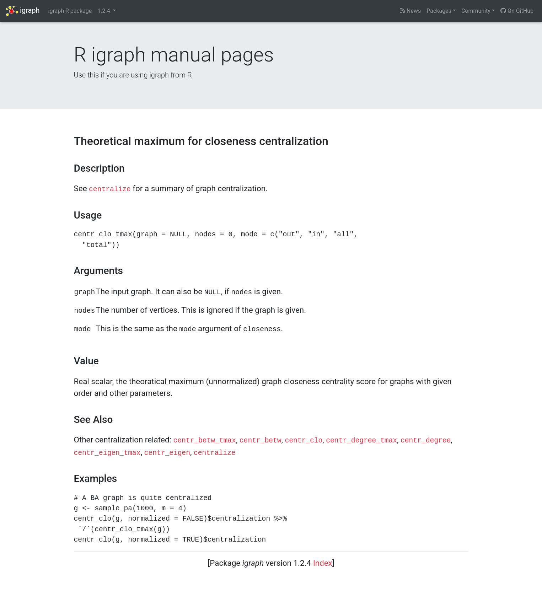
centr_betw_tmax (204, 441)
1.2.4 (104, 10)
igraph (23, 11)
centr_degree (426, 441)
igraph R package (70, 10)
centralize (110, 189)
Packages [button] (438, 10)
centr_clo (303, 441)
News (410, 10)
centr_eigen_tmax (107, 453)
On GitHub (516, 10)
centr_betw (260, 441)
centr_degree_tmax (361, 441)
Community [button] (475, 10)
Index (322, 563)
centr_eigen (167, 453)
